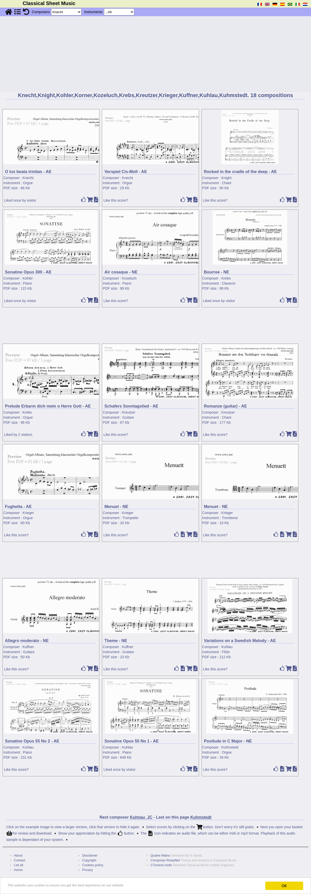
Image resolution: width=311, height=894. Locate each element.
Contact (19, 860)
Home (18, 870)
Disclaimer (90, 855)
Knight (226, 178)
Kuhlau (227, 647)
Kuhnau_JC (141, 817)
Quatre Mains (160, 855)
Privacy (87, 870)
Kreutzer (129, 412)
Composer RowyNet (165, 860)
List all (18, 865)
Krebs (226, 278)
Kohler (28, 278)
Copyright (89, 860)
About (18, 855)
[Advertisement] (155, 54)
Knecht (28, 178)
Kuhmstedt (229, 747)
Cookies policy (92, 865)
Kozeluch (129, 278)
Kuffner (28, 647)
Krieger (28, 513)
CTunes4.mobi (161, 865)
